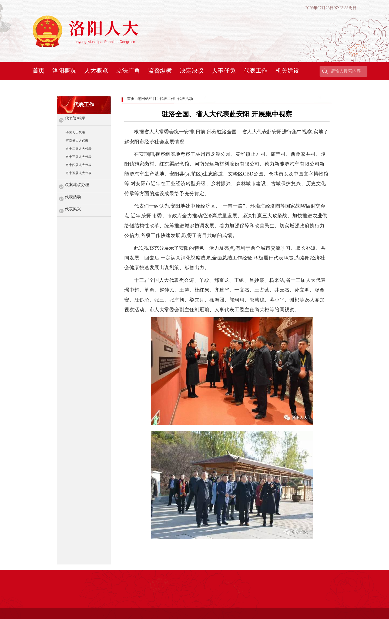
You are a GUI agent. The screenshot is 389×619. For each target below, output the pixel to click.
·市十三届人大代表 (78, 157)
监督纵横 (160, 70)
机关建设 (287, 70)
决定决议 (192, 70)
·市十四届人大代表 (78, 165)
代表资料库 (75, 118)
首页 (38, 70)
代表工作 (255, 70)
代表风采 (73, 209)
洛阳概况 (64, 70)
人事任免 (224, 70)
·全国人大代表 (75, 132)
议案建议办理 (77, 184)
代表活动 (73, 197)
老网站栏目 (147, 99)
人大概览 (96, 70)
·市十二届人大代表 (78, 149)
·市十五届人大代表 (78, 173)
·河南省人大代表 (76, 141)
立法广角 (128, 70)
